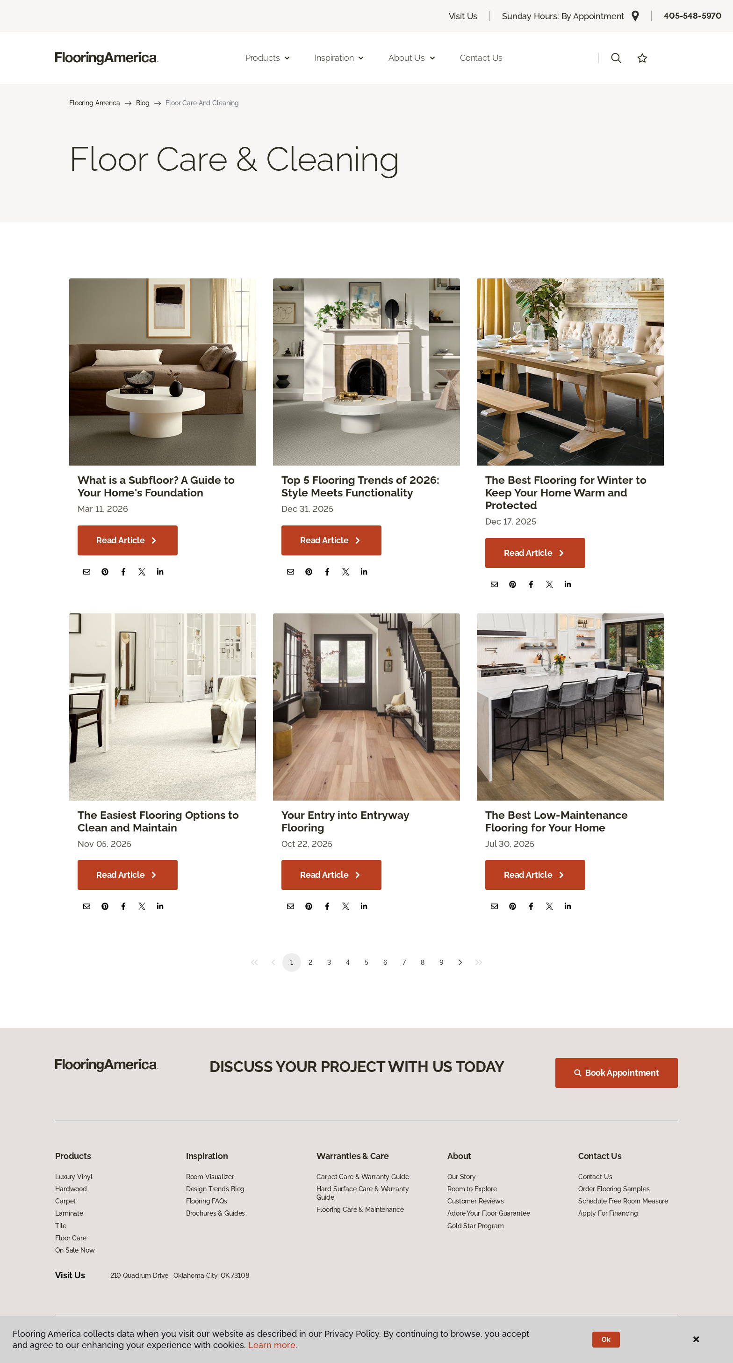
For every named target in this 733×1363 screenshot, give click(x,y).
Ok (606, 1339)
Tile (60, 1226)
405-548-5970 (693, 16)
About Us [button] (412, 58)
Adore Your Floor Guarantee (488, 1213)
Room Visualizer (210, 1177)
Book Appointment (616, 1073)
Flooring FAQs (206, 1201)
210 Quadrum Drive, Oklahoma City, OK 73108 (179, 1275)
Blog (143, 103)
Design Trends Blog (215, 1189)
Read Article (127, 540)
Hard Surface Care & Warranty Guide (362, 1193)
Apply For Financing (608, 1213)
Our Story (461, 1177)
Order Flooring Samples (614, 1189)
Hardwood (71, 1189)
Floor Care (70, 1238)
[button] (616, 58)
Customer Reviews (475, 1201)
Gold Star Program (475, 1226)
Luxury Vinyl (73, 1177)
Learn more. (272, 1345)
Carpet (65, 1201)
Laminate (69, 1213)
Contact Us (481, 58)
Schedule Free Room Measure (623, 1201)
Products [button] (268, 58)
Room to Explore (472, 1189)
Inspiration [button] (340, 58)
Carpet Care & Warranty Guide (362, 1177)
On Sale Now (74, 1250)
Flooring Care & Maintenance (359, 1209)
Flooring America (94, 103)
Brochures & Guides (215, 1213)
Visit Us (463, 16)
